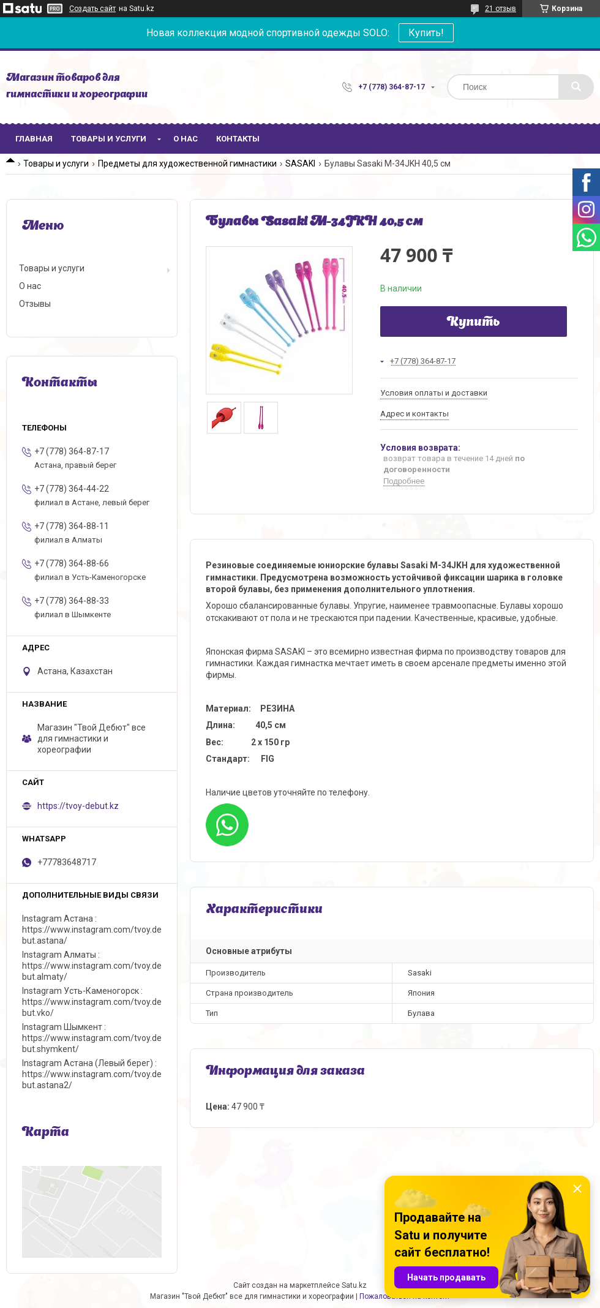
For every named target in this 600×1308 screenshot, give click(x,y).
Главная (34, 138)
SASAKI (300, 163)
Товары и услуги (108, 138)
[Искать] (576, 87)
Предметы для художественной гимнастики (187, 163)
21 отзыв (500, 8)
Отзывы (35, 304)
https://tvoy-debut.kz (78, 806)
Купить (473, 323)
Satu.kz (354, 1285)
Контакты (238, 138)
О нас (185, 138)
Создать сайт (92, 8)
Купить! (426, 33)
